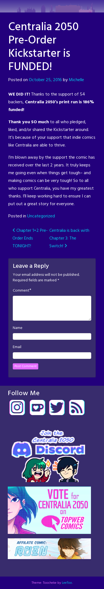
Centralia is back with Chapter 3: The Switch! (69, 238)
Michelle (76, 80)
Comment (21, 291)
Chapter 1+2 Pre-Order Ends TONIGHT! (30, 238)
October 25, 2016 (45, 80)
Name (17, 328)
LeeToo (67, 583)
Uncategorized (41, 216)
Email (17, 347)
